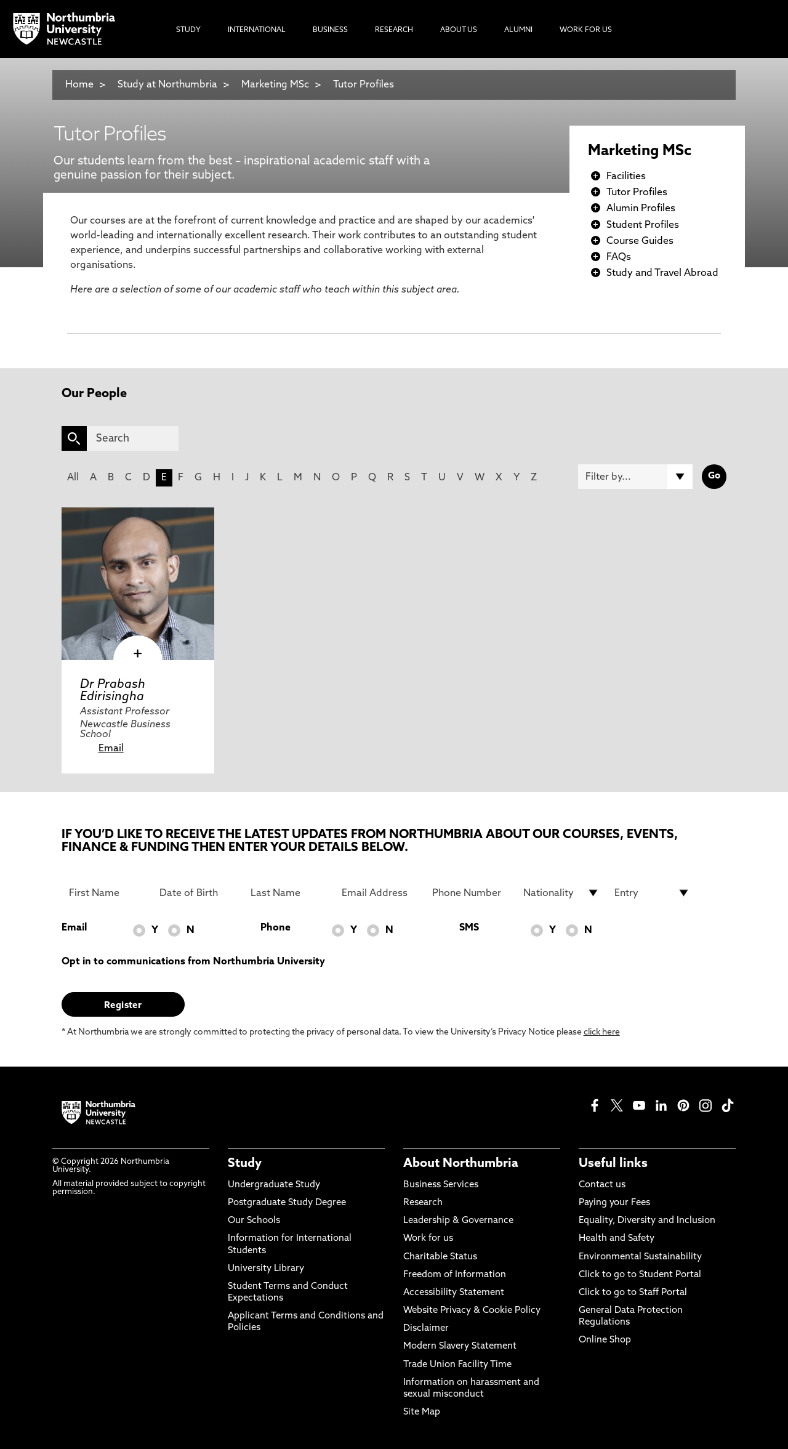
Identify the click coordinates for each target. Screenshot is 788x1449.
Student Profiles (642, 225)
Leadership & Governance (458, 1220)
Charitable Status (440, 1257)
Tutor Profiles (363, 85)
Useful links (613, 1164)
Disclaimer (426, 1328)
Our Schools (254, 1220)
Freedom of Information (454, 1275)
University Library (266, 1268)
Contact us (602, 1185)
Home (79, 85)
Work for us (428, 1238)
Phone (275, 928)
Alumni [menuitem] (518, 30)
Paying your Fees (614, 1203)
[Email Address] (380, 893)
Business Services (440, 1185)
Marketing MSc (275, 85)
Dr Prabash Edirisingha (112, 691)
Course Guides (639, 241)
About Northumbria (460, 1164)
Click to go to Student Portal (640, 1275)
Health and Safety (616, 1238)
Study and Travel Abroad (662, 273)
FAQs (618, 257)
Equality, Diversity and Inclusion (647, 1220)
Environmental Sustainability (640, 1257)
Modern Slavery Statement (460, 1346)
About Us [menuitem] (458, 30)
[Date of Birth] (197, 893)
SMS (469, 928)
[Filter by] (635, 476)
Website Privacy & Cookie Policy (472, 1310)
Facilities (626, 177)
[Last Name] (288, 893)
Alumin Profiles (640, 209)
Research (423, 1203)
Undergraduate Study (274, 1185)
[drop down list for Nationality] (561, 893)
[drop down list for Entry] (652, 893)
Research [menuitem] (394, 30)
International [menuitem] (257, 30)
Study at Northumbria (167, 85)
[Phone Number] (470, 893)
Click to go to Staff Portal (633, 1293)
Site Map (421, 1412)
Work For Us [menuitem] (586, 30)
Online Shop (605, 1340)
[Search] (133, 438)
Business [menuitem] (330, 30)
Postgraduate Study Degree (287, 1203)
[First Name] (107, 893)
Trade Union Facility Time (457, 1365)
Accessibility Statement (453, 1293)
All (73, 478)
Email (111, 749)
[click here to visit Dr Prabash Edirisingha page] (138, 583)
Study (245, 1164)
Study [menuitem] (188, 30)
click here (602, 1032)
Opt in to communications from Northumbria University (193, 962)
